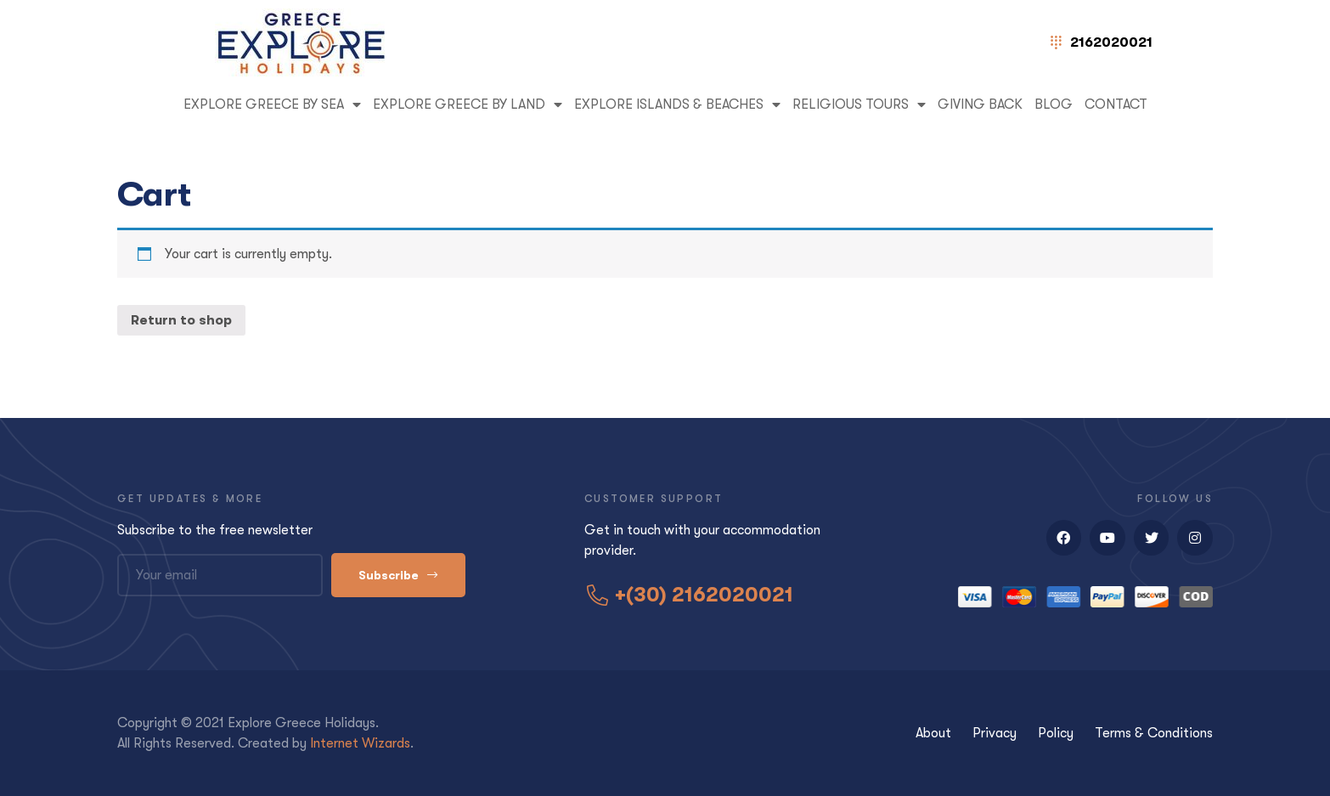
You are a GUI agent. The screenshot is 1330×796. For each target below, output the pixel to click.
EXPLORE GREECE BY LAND (467, 104)
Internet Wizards (360, 743)
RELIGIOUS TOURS (859, 104)
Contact (1116, 104)
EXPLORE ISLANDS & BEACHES (677, 104)
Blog (1053, 104)
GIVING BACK (980, 104)
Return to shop (181, 320)
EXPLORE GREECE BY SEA (272, 104)
